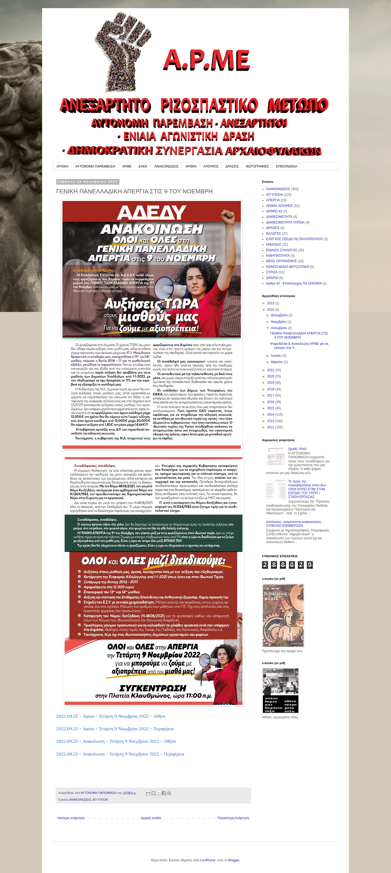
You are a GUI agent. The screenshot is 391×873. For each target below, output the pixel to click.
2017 (271, 395)
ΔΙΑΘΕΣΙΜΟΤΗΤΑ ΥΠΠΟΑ (285, 222)
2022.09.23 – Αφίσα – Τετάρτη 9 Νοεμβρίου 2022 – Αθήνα (110, 716)
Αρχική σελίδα (151, 818)
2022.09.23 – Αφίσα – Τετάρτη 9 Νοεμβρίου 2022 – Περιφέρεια (115, 728)
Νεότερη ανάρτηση (71, 818)
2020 (271, 376)
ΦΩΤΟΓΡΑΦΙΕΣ (257, 166)
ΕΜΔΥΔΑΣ (273, 244)
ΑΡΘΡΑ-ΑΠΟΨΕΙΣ (279, 206)
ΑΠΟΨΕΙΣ (211, 166)
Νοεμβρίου (279, 322)
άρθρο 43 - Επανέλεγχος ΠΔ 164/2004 (293, 283)
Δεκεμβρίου (280, 315)
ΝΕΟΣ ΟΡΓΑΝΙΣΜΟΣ (281, 261)
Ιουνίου (276, 356)
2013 (271, 421)
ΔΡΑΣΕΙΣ (232, 166)
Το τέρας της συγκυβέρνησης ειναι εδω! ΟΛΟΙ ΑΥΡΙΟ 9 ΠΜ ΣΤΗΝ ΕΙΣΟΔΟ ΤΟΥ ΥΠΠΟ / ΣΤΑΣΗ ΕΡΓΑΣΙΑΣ (307, 489)
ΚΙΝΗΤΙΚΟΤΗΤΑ (278, 256)
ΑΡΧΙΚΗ (62, 166)
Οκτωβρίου (279, 328)
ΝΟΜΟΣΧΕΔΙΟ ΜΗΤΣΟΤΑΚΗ (287, 267)
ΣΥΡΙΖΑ (272, 272)
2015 (271, 408)
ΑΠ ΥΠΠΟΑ (100, 799)
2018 (271, 389)
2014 (271, 414)
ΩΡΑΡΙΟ (272, 278)
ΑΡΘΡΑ (190, 166)
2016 (271, 402)
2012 (271, 427)
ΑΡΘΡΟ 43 (274, 211)
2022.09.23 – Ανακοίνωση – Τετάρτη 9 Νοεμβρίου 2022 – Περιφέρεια (120, 754)
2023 (271, 303)
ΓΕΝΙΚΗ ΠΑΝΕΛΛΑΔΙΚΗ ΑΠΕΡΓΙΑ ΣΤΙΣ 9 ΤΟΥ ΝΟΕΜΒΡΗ (299, 335)
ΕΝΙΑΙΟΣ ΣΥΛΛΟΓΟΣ (281, 250)
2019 (271, 383)
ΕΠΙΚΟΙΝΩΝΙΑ (286, 166)
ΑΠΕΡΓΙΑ (273, 200)
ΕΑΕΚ (142, 166)
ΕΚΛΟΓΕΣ (273, 234)
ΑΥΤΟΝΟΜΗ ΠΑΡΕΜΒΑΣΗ (95, 166)
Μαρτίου (277, 362)
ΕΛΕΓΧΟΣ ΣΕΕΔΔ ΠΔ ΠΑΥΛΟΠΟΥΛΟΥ (294, 239)
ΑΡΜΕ (126, 166)
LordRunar (207, 860)
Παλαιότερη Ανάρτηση (233, 818)
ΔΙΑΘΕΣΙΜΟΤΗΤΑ (279, 217)
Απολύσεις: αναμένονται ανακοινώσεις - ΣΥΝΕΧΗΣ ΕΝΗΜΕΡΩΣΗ (294, 524)
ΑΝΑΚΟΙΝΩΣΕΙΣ (166, 166)
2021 (271, 370)
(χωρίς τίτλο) (297, 449)
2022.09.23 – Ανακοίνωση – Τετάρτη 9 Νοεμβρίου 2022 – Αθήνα (116, 741)
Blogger (233, 860)
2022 (271, 310)
